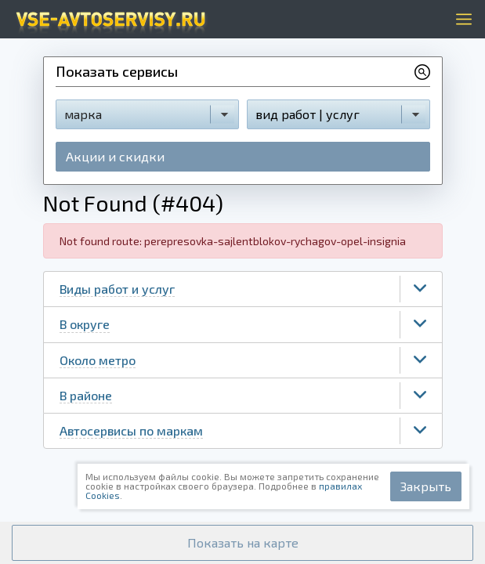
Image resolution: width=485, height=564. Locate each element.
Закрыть (425, 486)
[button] (242, 543)
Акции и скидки (115, 156)
